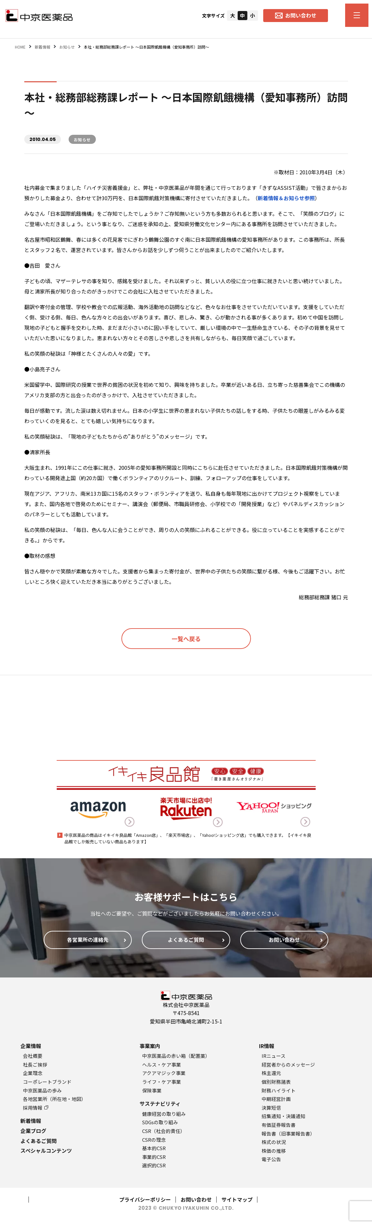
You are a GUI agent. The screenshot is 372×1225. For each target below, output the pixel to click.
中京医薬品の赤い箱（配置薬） (176, 1055)
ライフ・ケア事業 (161, 1081)
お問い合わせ (196, 1199)
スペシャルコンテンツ (46, 1150)
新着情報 (30, 1121)
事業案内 (150, 1046)
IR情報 (266, 1046)
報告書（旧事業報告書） (288, 1133)
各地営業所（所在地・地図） (54, 1098)
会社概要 (32, 1055)
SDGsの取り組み (160, 1122)
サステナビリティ (160, 1103)
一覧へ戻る (186, 638)
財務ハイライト (279, 1090)
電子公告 (271, 1159)
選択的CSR (154, 1165)
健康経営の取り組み (164, 1113)
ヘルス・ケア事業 (161, 1064)
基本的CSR (154, 1148)
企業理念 (32, 1072)
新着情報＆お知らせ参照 (286, 198)
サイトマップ (237, 1199)
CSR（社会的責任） (163, 1130)
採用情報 (35, 1107)
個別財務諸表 (276, 1081)
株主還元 (271, 1072)
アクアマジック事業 (164, 1072)
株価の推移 (274, 1150)
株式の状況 (274, 1141)
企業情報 (30, 1046)
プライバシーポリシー (145, 1199)
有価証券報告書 (279, 1124)
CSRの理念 (154, 1139)
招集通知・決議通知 (283, 1116)
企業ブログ (33, 1131)
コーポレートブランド (47, 1081)
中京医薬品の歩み (42, 1090)
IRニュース (274, 1055)
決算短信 (271, 1107)
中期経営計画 (276, 1098)
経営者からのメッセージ (288, 1064)
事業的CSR (154, 1156)
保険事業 (152, 1090)
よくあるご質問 (38, 1141)
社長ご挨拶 (35, 1064)
